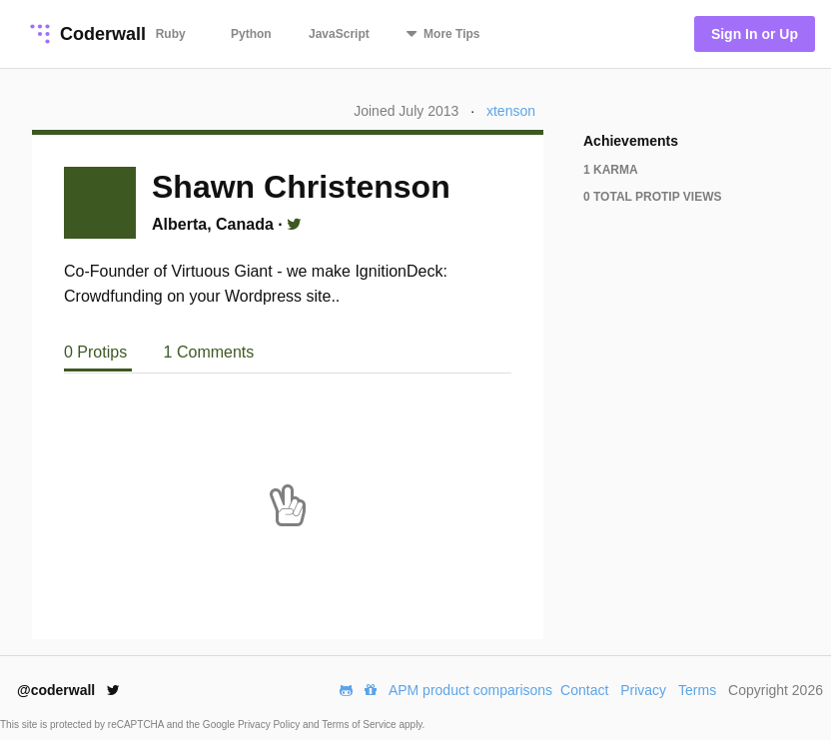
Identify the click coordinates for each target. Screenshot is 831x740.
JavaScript (339, 34)
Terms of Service (360, 724)
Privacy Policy (270, 724)
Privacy (643, 690)
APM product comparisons (470, 690)
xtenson (510, 111)
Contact (584, 690)
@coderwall (68, 690)
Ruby (171, 34)
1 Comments (209, 352)
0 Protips (98, 352)
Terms (697, 690)
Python (251, 34)
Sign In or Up (754, 34)
